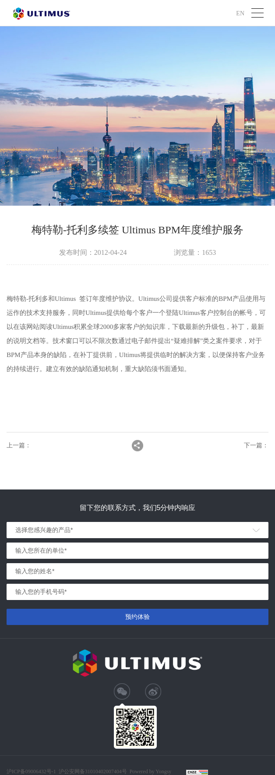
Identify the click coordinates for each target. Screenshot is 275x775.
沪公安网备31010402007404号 (93, 771)
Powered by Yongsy (151, 771)
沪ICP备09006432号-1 (31, 771)
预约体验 (137, 616)
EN (240, 13)
